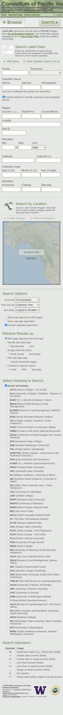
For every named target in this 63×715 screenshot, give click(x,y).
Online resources (32, 15)
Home (3, 15)
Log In (59, 15)
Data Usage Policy (30, 36)
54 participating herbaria (21, 33)
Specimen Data (15, 15)
